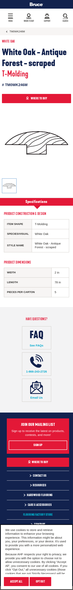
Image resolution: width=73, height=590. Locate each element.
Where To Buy (38, 462)
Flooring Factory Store (38, 515)
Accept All (16, 582)
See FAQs (36, 337)
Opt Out (40, 582)
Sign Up (37, 445)
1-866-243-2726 (36, 364)
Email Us (36, 390)
